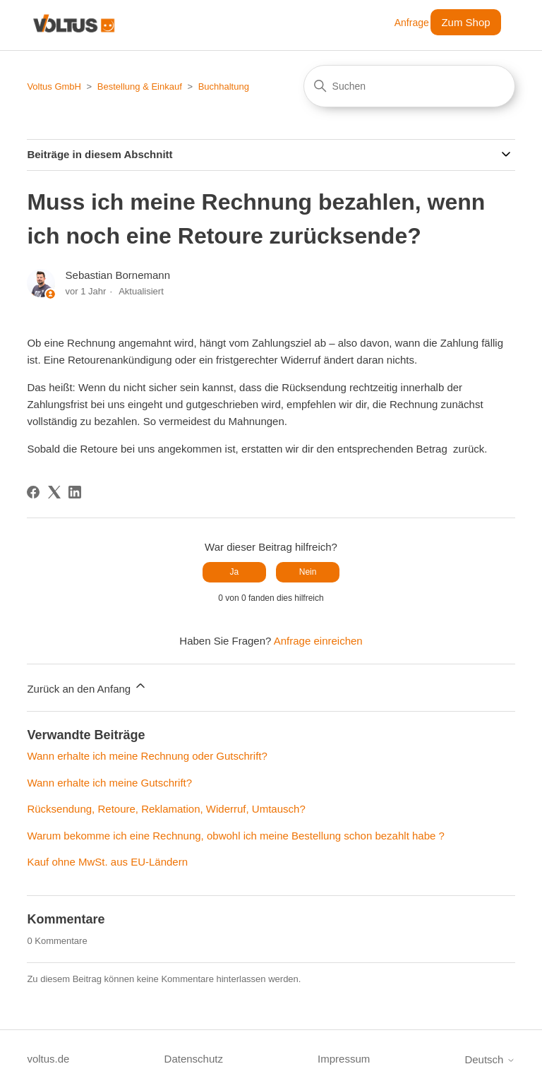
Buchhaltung (223, 86)
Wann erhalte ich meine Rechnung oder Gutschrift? (147, 756)
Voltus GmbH (54, 86)
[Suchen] (409, 86)
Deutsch (489, 1059)
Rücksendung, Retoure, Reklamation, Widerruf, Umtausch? (166, 809)
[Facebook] (33, 492)
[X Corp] (54, 492)
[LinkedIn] (74, 492)
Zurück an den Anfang (87, 686)
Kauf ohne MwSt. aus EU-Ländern (107, 862)
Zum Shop (465, 22)
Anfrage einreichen (318, 641)
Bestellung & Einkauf (139, 86)
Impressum (344, 1059)
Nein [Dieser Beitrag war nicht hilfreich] (308, 572)
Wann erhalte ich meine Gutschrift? (109, 783)
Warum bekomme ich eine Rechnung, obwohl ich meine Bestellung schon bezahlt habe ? (235, 836)
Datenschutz (193, 1059)
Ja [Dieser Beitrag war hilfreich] (234, 572)
